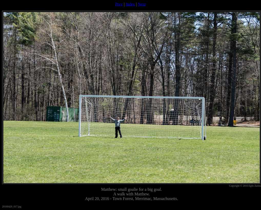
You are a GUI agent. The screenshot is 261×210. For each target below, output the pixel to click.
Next (142, 4)
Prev (119, 4)
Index (130, 4)
